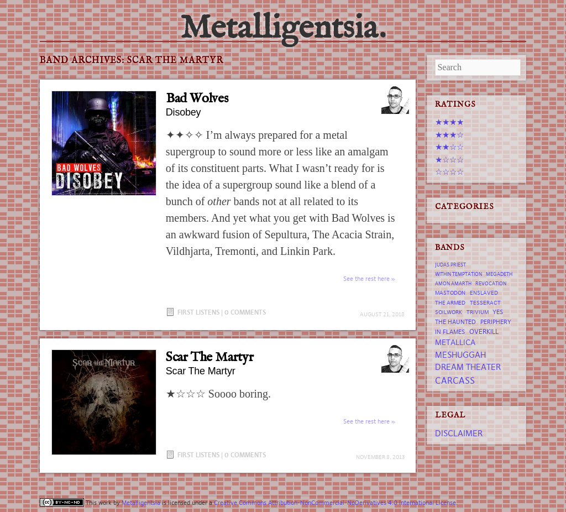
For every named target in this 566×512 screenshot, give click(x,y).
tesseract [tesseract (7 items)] (485, 302)
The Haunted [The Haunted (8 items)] (455, 322)
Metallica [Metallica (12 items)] (455, 342)
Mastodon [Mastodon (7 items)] (450, 292)
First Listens (198, 312)
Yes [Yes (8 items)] (497, 312)
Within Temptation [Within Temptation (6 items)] (458, 274)
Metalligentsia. (283, 29)
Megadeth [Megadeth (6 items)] (499, 274)
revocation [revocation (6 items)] (490, 283)
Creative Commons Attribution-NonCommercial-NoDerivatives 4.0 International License (335, 502)
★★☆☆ (449, 147)
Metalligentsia (141, 502)
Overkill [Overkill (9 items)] (484, 331)
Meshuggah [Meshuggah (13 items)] (460, 354)
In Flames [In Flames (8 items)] (450, 332)
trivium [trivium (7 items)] (478, 312)
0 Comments (245, 312)
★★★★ (449, 122)
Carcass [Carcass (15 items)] (455, 380)
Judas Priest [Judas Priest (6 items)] (450, 265)
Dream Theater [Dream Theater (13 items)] (468, 367)
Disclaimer (459, 433)
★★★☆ (449, 134)
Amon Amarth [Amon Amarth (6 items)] (453, 283)
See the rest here (366, 279)
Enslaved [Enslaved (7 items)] (484, 292)
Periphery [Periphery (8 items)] (495, 322)
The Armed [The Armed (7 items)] (450, 302)
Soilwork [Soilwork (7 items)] (448, 312)
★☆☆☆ (449, 159)
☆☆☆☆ (449, 171)
